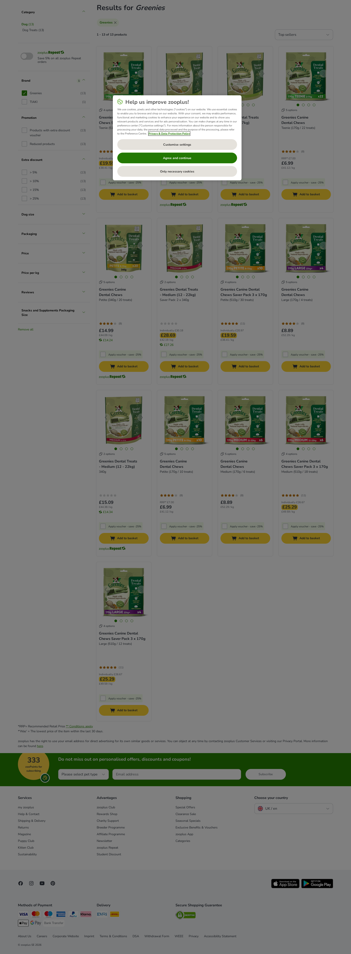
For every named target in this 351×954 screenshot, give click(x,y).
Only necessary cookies (177, 171)
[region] (177, 137)
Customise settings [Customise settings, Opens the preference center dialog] (177, 145)
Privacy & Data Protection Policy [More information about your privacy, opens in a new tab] (169, 133)
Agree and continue (177, 158)
